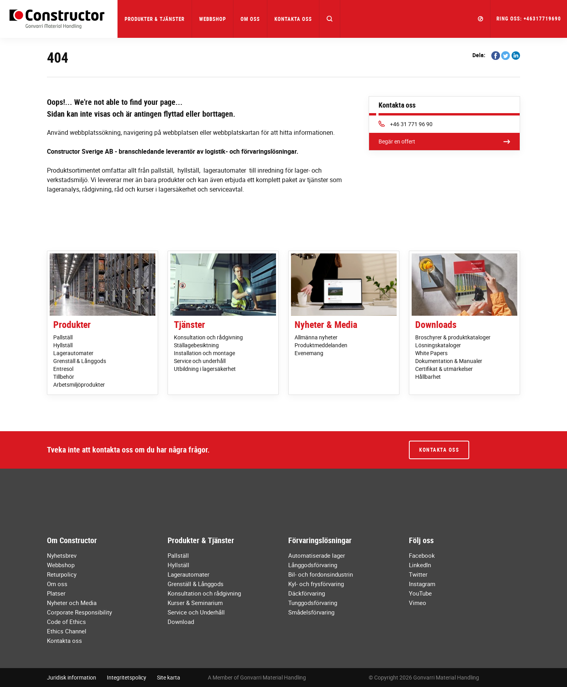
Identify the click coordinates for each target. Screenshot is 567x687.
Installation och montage (204, 353)
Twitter (418, 574)
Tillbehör (63, 376)
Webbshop (212, 18)
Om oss (57, 584)
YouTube (420, 593)
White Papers (431, 353)
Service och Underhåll (196, 612)
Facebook (422, 555)
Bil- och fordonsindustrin (320, 574)
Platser (56, 593)
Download (181, 622)
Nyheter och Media (72, 603)
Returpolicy (61, 574)
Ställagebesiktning (196, 345)
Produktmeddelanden (321, 345)
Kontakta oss (293, 18)
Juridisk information (71, 677)
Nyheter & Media (326, 324)
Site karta (168, 677)
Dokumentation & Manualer (448, 361)
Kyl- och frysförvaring (316, 584)
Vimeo (417, 603)
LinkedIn (420, 565)
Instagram (422, 584)
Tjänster (189, 324)
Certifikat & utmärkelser (444, 368)
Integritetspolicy (126, 677)
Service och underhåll (200, 361)
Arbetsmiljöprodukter (79, 384)
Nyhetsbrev (61, 555)
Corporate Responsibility (79, 612)
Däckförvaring (306, 593)
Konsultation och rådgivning (208, 337)
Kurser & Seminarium (195, 603)
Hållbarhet (428, 376)
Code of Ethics (66, 622)
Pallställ (63, 337)
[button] (329, 19)
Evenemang (309, 353)
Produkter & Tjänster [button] (155, 18)
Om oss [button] (250, 18)
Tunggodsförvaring (312, 603)
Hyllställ (63, 345)
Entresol (63, 368)
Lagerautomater (73, 353)
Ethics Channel (66, 631)
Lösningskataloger (438, 345)
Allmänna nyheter (316, 337)
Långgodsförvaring (312, 565)
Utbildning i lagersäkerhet (205, 368)
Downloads (436, 324)
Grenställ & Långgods (79, 361)
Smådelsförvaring (311, 612)
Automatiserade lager (316, 555)
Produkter (72, 324)
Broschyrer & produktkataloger (453, 337)
